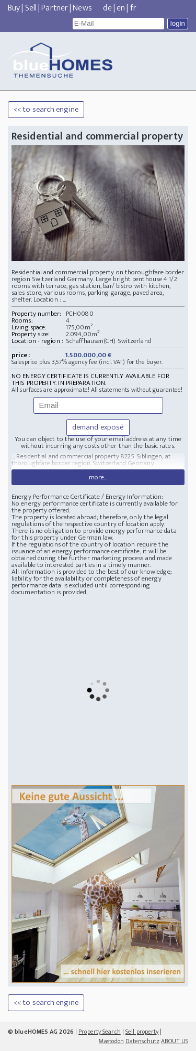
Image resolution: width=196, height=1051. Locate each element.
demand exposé (98, 427)
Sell (31, 8)
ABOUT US (174, 1041)
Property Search (99, 1031)
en (121, 8)
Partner (54, 8)
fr (133, 8)
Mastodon (111, 1041)
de (107, 8)
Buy (14, 8)
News (82, 8)
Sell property (141, 1031)
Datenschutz (142, 1041)
